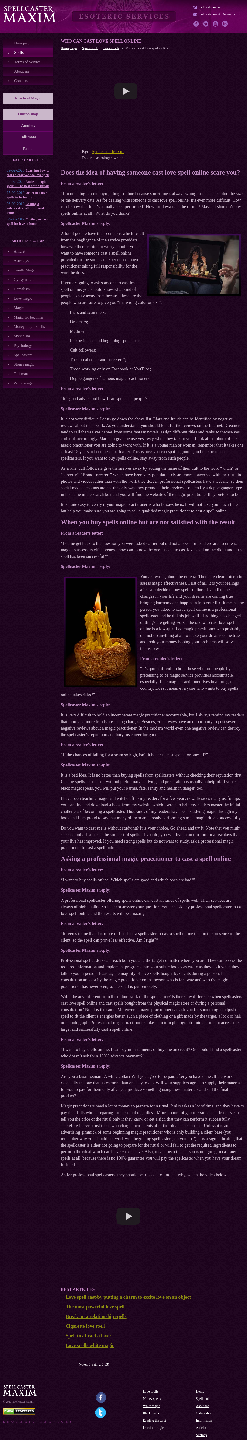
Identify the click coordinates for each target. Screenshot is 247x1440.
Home (200, 1391)
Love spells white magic (90, 1345)
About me (22, 71)
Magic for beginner (29, 317)
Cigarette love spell (85, 1326)
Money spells (152, 1399)
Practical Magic (28, 98)
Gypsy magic (24, 279)
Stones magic (24, 364)
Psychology (23, 345)
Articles (201, 1428)
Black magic (151, 1413)
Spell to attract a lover (88, 1335)
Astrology (21, 261)
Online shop (204, 1413)
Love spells (150, 1391)
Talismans (28, 137)
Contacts (21, 81)
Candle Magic (24, 270)
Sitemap (201, 1435)
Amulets (28, 125)
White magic (24, 383)
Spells (19, 52)
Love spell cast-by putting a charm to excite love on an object (128, 1297)
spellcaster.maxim (210, 7)
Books (28, 149)
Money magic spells (29, 327)
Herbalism (22, 289)
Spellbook (203, 1399)
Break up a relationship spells (96, 1316)
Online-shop (28, 114)
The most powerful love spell (95, 1306)
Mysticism (22, 336)
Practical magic (153, 1428)
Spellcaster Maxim (108, 151)
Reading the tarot (154, 1420)
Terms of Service (27, 62)
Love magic (23, 298)
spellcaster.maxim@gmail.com (219, 14)
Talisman (21, 374)
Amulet (19, 251)
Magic (19, 308)
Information (204, 1420)
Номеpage (22, 43)
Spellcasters (23, 355)
